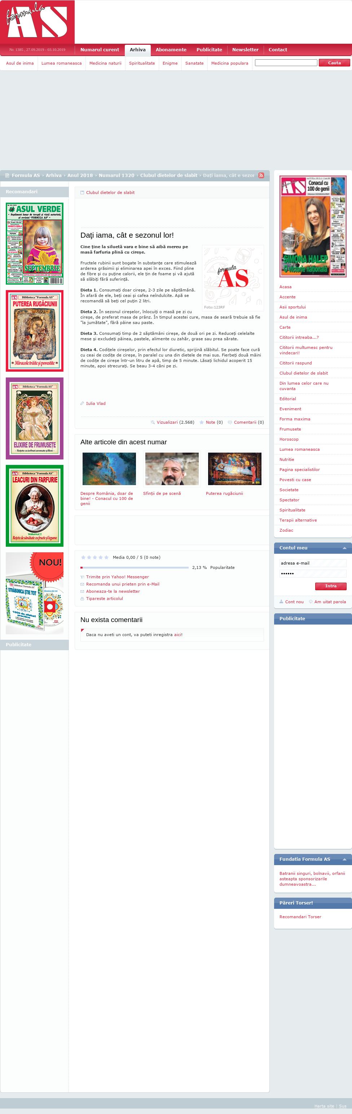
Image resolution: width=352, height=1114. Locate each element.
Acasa (286, 286)
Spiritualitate (142, 63)
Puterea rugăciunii (235, 473)
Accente (288, 296)
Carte (285, 327)
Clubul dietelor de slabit (168, 175)
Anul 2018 (80, 175)
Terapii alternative (298, 520)
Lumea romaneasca (61, 63)
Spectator (289, 499)
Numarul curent (99, 49)
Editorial (288, 398)
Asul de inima (20, 63)
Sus (343, 1106)
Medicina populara (229, 63)
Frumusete (290, 429)
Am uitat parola (330, 601)
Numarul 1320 (117, 175)
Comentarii (249, 422)
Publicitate (209, 49)
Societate (289, 489)
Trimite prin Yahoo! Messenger (117, 576)
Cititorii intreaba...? (299, 337)
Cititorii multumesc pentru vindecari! (306, 350)
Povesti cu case (295, 479)
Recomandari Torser (300, 916)
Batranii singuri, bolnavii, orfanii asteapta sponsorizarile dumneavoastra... (312, 878)
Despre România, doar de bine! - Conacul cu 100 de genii (109, 478)
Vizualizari (175, 422)
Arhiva (138, 49)
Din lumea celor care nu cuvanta (304, 386)
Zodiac (286, 530)
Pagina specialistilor (300, 469)
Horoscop (289, 439)
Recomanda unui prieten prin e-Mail (122, 584)
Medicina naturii (105, 63)
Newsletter (245, 49)
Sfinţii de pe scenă (172, 473)
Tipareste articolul (104, 598)
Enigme (170, 63)
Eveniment (290, 408)
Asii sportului (293, 307)
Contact (278, 49)
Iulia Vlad (96, 403)
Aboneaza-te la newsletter (113, 591)
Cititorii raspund (296, 362)
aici (177, 634)
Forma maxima (295, 418)
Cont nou (294, 601)
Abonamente (171, 49)
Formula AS (26, 175)
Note (214, 422)
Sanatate (194, 63)
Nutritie (287, 459)
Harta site (324, 1106)
